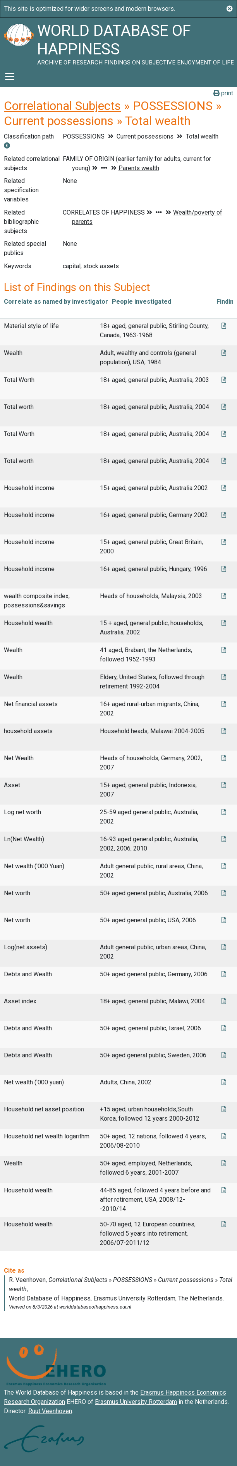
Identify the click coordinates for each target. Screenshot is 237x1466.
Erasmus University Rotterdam (136, 1401)
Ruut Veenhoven (50, 1411)
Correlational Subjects (62, 105)
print (223, 93)
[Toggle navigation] (9, 76)
